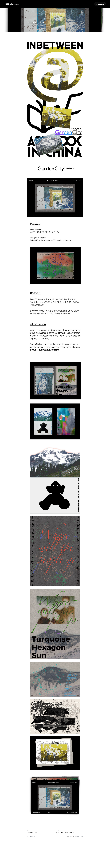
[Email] (71, 836)
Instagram (100, 4)
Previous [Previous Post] (29, 830)
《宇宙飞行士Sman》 (33, 832)
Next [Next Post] (57, 830)
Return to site (31, 836)
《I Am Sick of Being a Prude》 (65, 832)
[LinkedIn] (68, 836)
